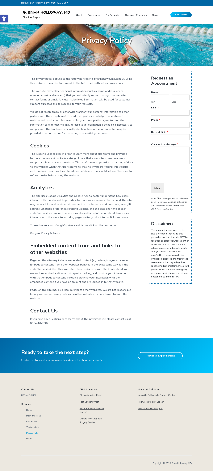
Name (155, 92)
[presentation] (173, 178)
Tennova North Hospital (150, 408)
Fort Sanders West (89, 401)
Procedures (31, 421)
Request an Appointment (160, 355)
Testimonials (32, 427)
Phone (155, 120)
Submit (158, 188)
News (29, 438)
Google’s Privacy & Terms (45, 233)
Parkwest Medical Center (151, 401)
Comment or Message (164, 144)
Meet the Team (33, 415)
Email (155, 107)
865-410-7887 (59, 2)
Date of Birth (159, 132)
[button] (4, 18)
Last (174, 102)
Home (29, 410)
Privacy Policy (32, 433)
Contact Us (181, 14)
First (153, 102)
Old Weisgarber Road (90, 395)
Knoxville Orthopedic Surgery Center (156, 395)
